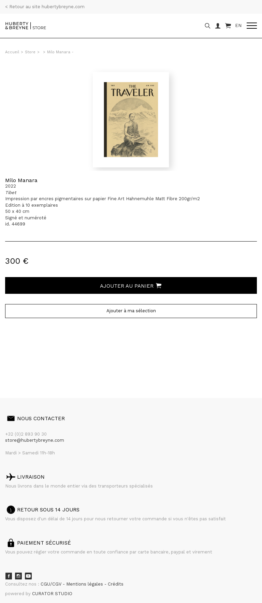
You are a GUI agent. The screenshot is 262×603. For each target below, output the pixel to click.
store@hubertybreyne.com (34, 440)
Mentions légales (85, 584)
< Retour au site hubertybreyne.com (45, 6)
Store (30, 52)
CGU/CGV (52, 584)
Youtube (28, 576)
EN (238, 25)
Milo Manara (21, 180)
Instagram (18, 576)
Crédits (115, 584)
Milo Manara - (60, 52)
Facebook (8, 576)
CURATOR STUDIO (52, 593)
